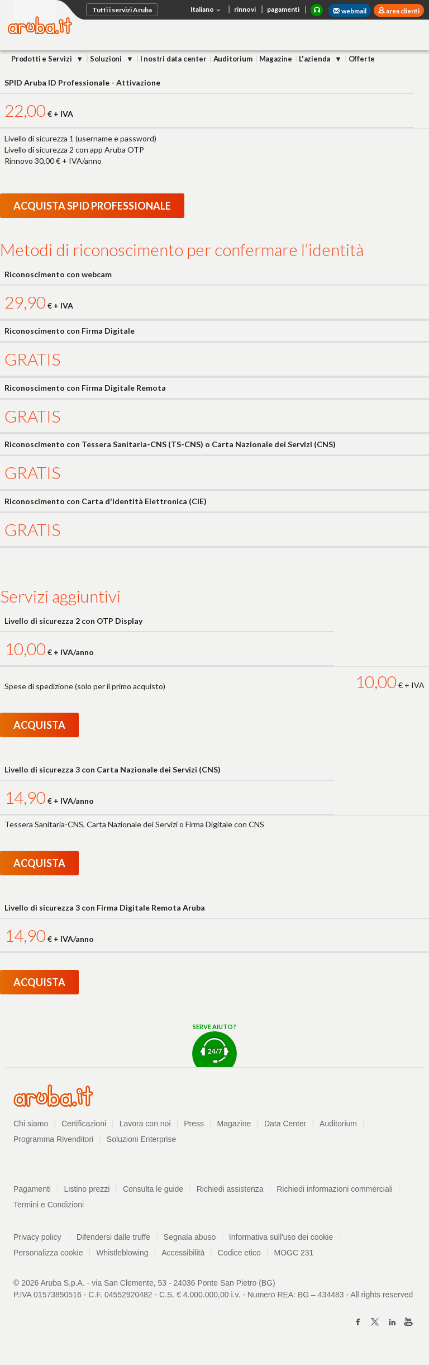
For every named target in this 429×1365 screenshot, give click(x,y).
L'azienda (315, 58)
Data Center (285, 1123)
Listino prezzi (87, 1188)
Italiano (206, 10)
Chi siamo (30, 1123)
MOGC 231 (294, 1252)
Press (194, 1123)
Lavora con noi (145, 1123)
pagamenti (283, 9)
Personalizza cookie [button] (48, 1252)
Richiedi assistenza (230, 1188)
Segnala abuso (190, 1237)
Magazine (275, 58)
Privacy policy (42, 1237)
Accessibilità (182, 1252)
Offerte (362, 58)
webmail (349, 11)
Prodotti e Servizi (42, 58)
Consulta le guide (153, 1188)
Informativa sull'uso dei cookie (281, 1237)
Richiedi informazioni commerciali (335, 1188)
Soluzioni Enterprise (142, 1139)
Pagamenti (32, 1188)
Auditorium (232, 58)
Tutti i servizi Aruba (122, 10)
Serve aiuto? (214, 1045)
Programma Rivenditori (53, 1139)
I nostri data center (173, 58)
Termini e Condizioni (48, 1204)
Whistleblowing (122, 1252)
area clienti (402, 11)
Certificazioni (83, 1123)
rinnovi (245, 9)
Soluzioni (106, 58)
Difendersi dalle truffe (113, 1237)
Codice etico (239, 1252)
